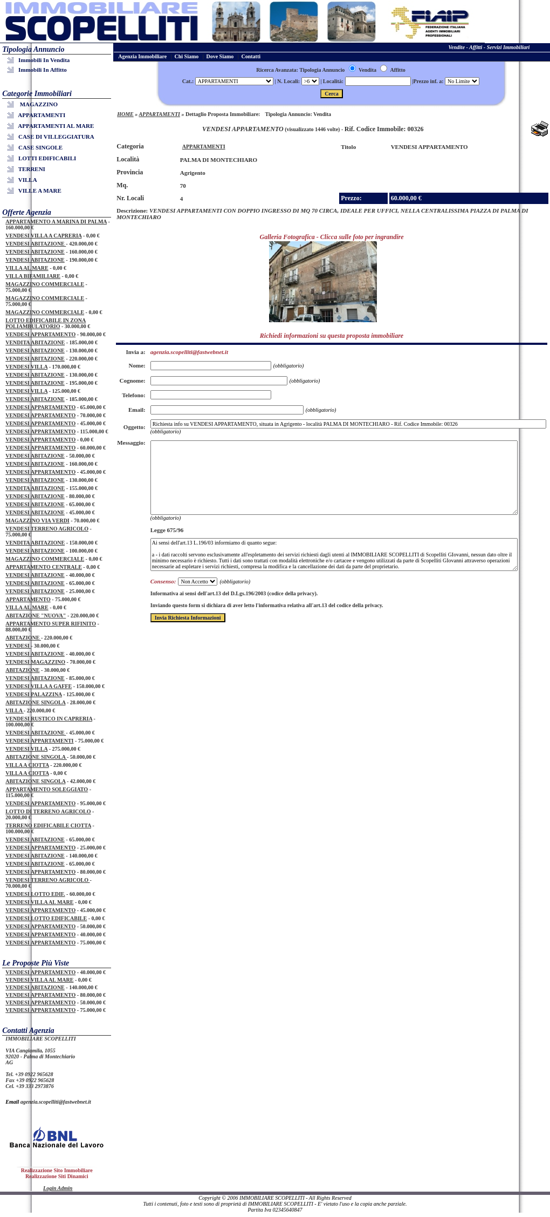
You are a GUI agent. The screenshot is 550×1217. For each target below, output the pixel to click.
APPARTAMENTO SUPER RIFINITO (50, 624)
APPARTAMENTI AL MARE (52, 126)
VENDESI (18, 646)
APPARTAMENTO (28, 599)
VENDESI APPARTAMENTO (40, 334)
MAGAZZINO (34, 104)
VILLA (24, 179)
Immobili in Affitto (39, 69)
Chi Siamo (187, 56)
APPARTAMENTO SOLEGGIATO (46, 789)
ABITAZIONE (23, 638)
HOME (125, 114)
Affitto (392, 70)
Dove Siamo (219, 56)
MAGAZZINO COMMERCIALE (44, 284)
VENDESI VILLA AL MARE (39, 902)
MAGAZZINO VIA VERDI (37, 520)
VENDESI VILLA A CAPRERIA (43, 236)
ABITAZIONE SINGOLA (35, 702)
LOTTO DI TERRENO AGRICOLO (48, 811)
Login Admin (57, 1188)
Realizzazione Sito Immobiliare (57, 1170)
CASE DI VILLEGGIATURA (52, 136)
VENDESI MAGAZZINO (35, 662)
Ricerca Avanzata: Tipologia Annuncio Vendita (316, 70)
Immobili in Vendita (40, 60)
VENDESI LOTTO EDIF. (35, 894)
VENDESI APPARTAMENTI (39, 741)
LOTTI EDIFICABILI (43, 158)
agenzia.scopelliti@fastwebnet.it (55, 1102)
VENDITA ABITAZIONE (35, 342)
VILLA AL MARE (26, 268)
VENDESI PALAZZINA (33, 694)
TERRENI (28, 169)
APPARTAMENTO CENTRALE (43, 567)
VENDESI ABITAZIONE (35, 244)
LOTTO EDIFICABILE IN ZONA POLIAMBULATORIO (45, 323)
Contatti (251, 56)
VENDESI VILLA (26, 367)
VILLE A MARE (36, 190)
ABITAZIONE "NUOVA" (35, 615)
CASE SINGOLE (37, 147)
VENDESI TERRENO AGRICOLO (46, 529)
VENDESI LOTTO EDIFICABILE (46, 918)
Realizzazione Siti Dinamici (56, 1176)
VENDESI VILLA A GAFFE (38, 686)
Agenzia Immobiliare (142, 56)
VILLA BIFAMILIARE (32, 276)
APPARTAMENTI (38, 115)
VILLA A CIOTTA (27, 765)
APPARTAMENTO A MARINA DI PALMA (56, 222)
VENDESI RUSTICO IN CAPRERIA (48, 719)
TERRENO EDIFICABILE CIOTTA (48, 825)
